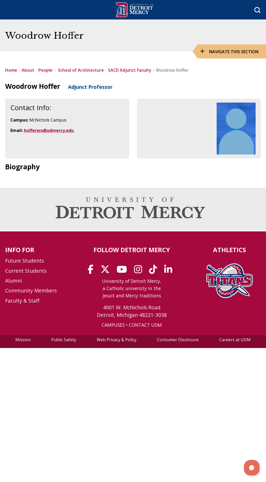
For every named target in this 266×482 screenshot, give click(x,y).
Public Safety (63, 340)
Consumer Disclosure (178, 340)
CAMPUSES (113, 325)
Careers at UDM (235, 340)
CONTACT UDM (145, 325)
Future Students (24, 260)
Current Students (25, 270)
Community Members (31, 290)
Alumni (13, 280)
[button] (252, 468)
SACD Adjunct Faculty (129, 70)
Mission (23, 340)
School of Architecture (81, 70)
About (28, 70)
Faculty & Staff (22, 300)
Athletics (229, 249)
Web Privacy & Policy (116, 340)
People (46, 70)
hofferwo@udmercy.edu (49, 130)
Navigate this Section (233, 52)
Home (11, 70)
